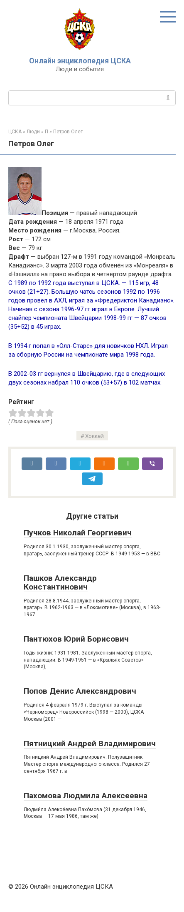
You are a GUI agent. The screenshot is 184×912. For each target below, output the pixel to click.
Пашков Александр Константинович (60, 582)
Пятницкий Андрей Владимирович (90, 743)
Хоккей (94, 435)
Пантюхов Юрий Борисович (76, 639)
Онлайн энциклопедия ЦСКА (80, 60)
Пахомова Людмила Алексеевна (85, 795)
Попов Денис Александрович (80, 691)
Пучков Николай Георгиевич (78, 532)
